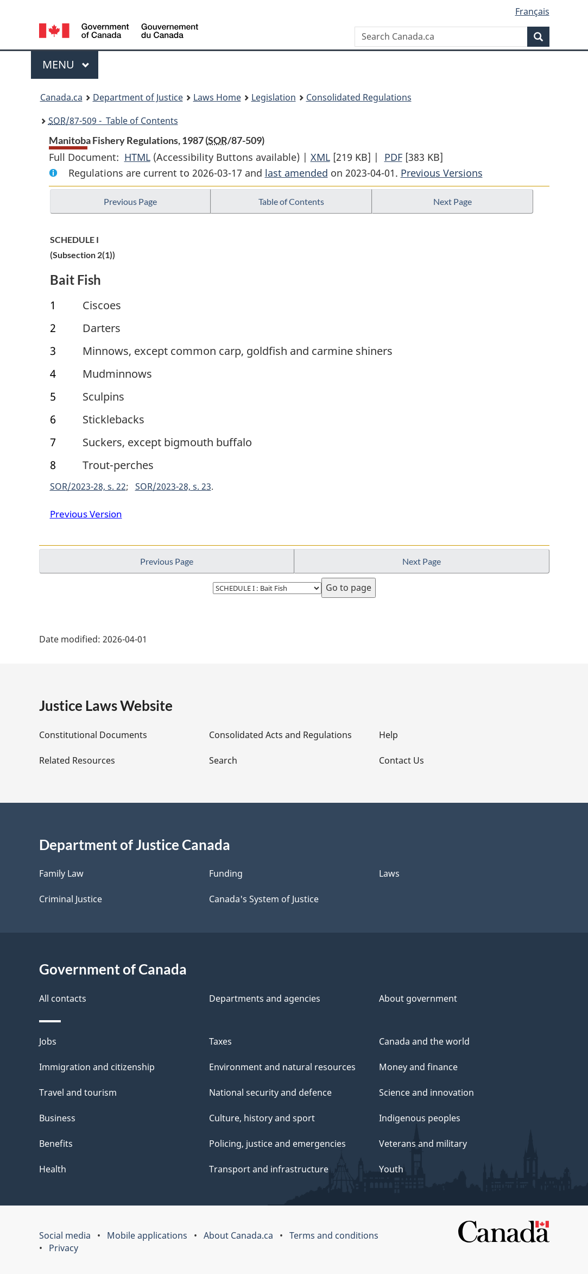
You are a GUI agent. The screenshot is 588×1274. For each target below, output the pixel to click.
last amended (296, 172)
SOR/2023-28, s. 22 (88, 486)
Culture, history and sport (262, 1118)
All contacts (62, 998)
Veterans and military (423, 1144)
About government (418, 998)
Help (388, 735)
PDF (393, 157)
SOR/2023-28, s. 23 (173, 486)
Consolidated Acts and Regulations (280, 735)
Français (532, 11)
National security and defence (270, 1092)
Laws (389, 873)
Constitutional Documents (93, 735)
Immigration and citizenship (97, 1067)
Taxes (220, 1041)
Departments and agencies (264, 998)
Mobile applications (147, 1235)
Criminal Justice (70, 899)
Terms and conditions (333, 1235)
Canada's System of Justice (264, 899)
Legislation (273, 97)
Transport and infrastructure (268, 1169)
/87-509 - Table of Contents (113, 121)
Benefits (56, 1144)
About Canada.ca (238, 1235)
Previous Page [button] (130, 201)
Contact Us (401, 760)
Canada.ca (61, 97)
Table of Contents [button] (291, 201)
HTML (137, 157)
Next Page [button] (452, 201)
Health (52, 1169)
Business (57, 1118)
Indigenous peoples (419, 1118)
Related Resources (77, 760)
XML (320, 157)
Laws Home (217, 97)
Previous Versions (442, 172)
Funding (226, 873)
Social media (65, 1235)
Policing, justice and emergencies (277, 1144)
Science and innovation (426, 1092)
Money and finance (418, 1067)
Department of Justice (138, 97)
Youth (391, 1169)
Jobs (47, 1041)
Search (223, 760)
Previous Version (86, 514)
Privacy (63, 1248)
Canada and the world (424, 1041)
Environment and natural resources (282, 1067)
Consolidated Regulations (359, 97)
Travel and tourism (78, 1092)
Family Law (61, 873)
